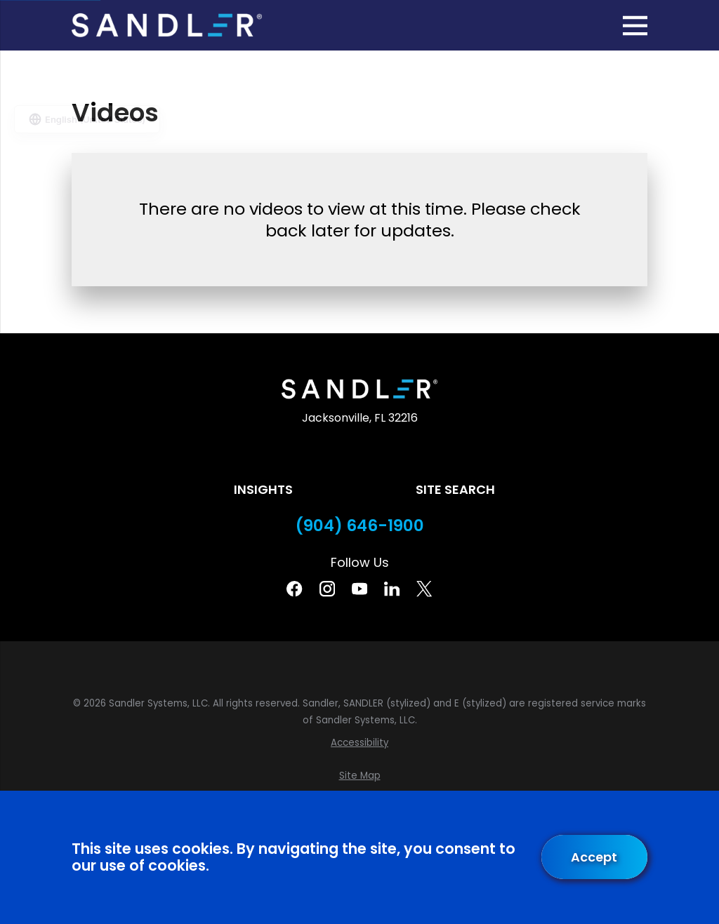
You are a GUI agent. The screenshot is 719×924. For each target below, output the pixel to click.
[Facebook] (294, 588)
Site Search (455, 489)
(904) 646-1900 (360, 526)
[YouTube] (359, 588)
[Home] (166, 25)
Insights (263, 489)
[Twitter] (424, 588)
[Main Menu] (635, 25)
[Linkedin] (392, 588)
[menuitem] (359, 743)
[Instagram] (327, 588)
